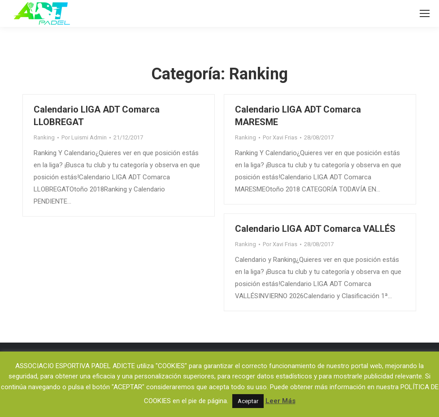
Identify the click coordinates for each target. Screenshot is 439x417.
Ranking (44, 137)
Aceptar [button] (248, 401)
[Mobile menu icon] (424, 13)
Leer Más (280, 401)
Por (84, 137)
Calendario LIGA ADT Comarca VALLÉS (315, 228)
